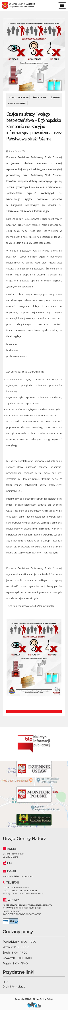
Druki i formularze (14, 986)
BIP (5, 982)
